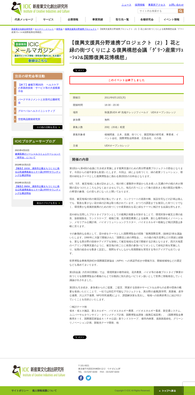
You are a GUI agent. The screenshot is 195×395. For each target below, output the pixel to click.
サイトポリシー (20, 390)
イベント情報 (171, 19)
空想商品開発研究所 (29, 119)
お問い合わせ (176, 4)
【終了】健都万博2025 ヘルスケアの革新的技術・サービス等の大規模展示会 (39, 87)
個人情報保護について (44, 390)
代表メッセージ (24, 19)
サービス (48, 19)
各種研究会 (147, 19)
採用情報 (140, 4)
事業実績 (97, 19)
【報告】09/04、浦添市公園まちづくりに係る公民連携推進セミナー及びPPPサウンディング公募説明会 (38, 190)
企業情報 (73, 19)
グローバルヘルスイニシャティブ (36, 110)
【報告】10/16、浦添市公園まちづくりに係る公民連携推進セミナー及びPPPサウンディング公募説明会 (38, 172)
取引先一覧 (122, 19)
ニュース (126, 4)
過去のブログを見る (47, 203)
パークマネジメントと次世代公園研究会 (39, 101)
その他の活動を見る (47, 127)
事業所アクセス (156, 4)
